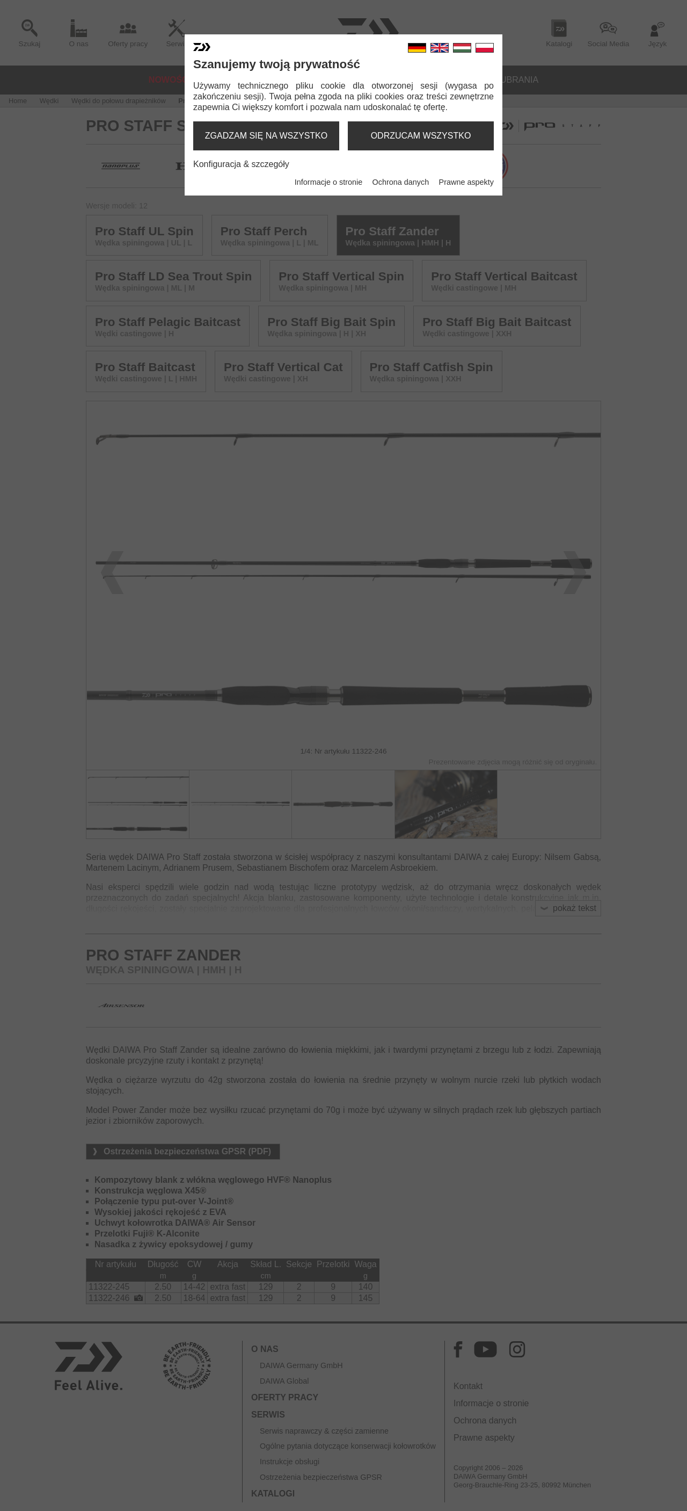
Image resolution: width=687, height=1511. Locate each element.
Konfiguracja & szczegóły (241, 164)
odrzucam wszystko (421, 135)
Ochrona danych (400, 182)
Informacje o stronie (328, 182)
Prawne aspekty (466, 182)
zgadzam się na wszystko (266, 135)
